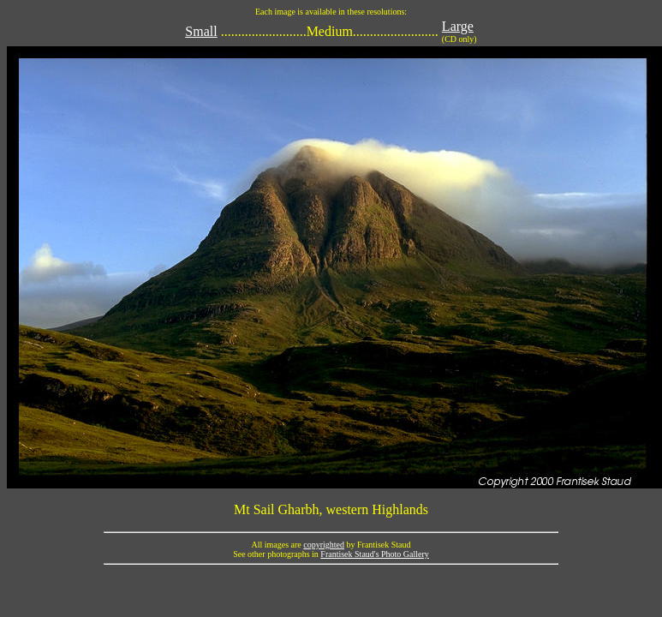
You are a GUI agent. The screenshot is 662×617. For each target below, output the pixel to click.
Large (458, 26)
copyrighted (323, 544)
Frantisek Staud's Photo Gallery (374, 554)
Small (201, 31)
